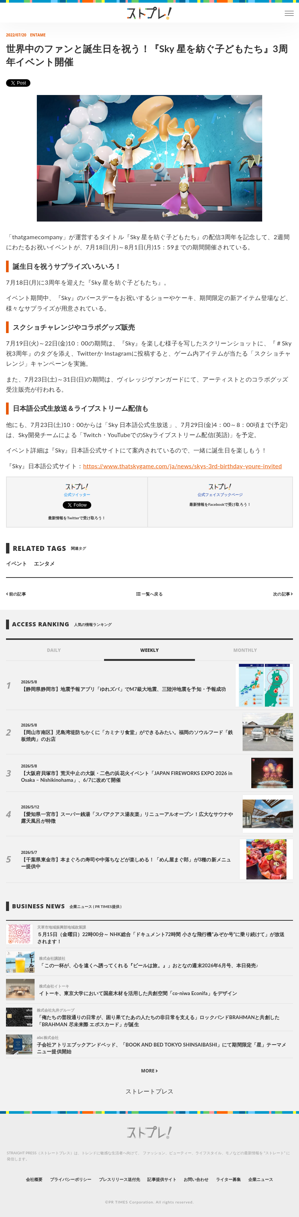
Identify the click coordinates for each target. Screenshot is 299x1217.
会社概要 (34, 1179)
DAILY (54, 650)
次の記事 (283, 593)
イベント (16, 563)
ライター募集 (228, 1179)
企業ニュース (260, 1179)
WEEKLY (149, 650)
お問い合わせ (196, 1179)
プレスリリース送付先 (119, 1179)
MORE (149, 1071)
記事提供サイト (161, 1179)
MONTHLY (245, 650)
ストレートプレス (149, 1091)
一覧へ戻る (149, 593)
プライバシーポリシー (71, 1179)
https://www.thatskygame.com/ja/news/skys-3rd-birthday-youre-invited (182, 465)
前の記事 (16, 593)
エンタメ (44, 563)
